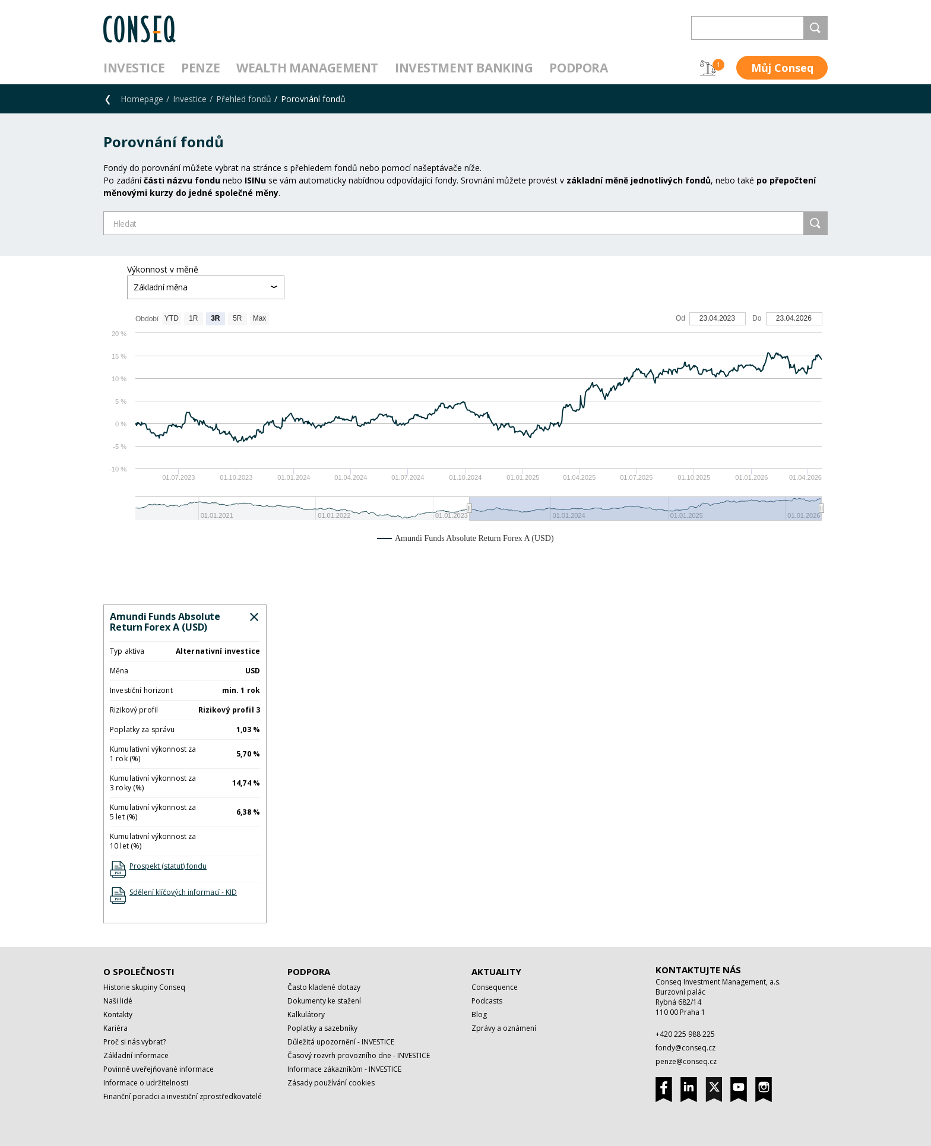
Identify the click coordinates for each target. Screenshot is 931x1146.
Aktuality (496, 971)
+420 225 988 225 (685, 1034)
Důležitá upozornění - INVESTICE (340, 1042)
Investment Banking (464, 67)
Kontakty (117, 1014)
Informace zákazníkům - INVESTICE (344, 1069)
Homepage (142, 99)
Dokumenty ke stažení (324, 1001)
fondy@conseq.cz (685, 1048)
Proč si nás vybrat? (134, 1042)
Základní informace (136, 1055)
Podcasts (486, 1001)
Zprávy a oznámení (503, 1028)
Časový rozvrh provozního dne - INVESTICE (358, 1055)
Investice (133, 67)
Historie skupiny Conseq (144, 987)
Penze (200, 67)
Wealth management (307, 67)
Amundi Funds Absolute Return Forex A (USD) (165, 622)
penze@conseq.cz (686, 1061)
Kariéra (115, 1028)
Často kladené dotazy (323, 987)
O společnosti (139, 971)
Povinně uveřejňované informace (158, 1069)
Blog (479, 1014)
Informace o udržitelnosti (145, 1083)
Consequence (494, 987)
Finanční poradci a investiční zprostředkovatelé (182, 1096)
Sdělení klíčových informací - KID (183, 892)
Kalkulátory (306, 1014)
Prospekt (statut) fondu (168, 866)
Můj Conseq (782, 68)
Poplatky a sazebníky (322, 1028)
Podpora (578, 67)
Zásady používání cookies (331, 1083)
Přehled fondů (243, 99)
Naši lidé (117, 1001)
